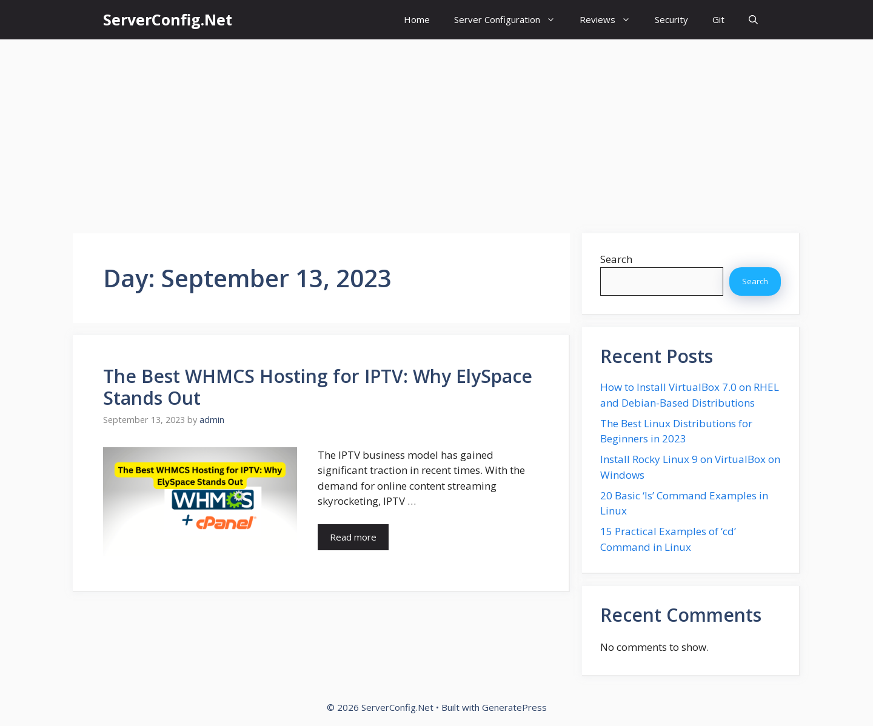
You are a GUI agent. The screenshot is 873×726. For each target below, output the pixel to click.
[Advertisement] (436, 130)
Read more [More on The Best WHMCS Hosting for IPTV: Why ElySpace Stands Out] (353, 537)
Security (671, 19)
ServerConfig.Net (167, 19)
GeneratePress (514, 707)
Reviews (611, 19)
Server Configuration (510, 19)
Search (616, 259)
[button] (753, 19)
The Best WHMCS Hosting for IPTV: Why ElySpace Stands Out (317, 387)
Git (718, 19)
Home (417, 19)
